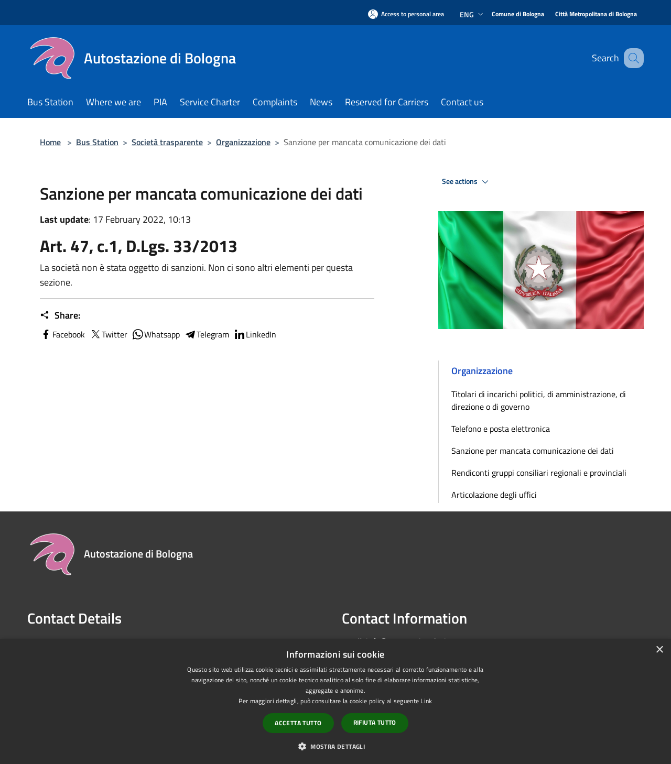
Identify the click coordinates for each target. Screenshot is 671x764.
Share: (60, 315)
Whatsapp (156, 334)
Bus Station (97, 142)
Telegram (206, 334)
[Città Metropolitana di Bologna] (596, 14)
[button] (335, 746)
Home (50, 142)
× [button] (659, 650)
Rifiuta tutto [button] (374, 722)
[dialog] (335, 701)
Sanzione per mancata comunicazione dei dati (532, 450)
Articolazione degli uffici (494, 494)
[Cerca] (631, 58)
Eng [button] (472, 14)
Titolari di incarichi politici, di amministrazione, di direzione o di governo (538, 400)
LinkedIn (254, 334)
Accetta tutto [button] (298, 723)
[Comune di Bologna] (518, 14)
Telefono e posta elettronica (500, 428)
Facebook (62, 334)
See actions (467, 182)
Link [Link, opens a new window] (426, 701)
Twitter (108, 334)
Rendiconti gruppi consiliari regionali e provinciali (538, 472)
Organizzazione (243, 142)
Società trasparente (167, 142)
